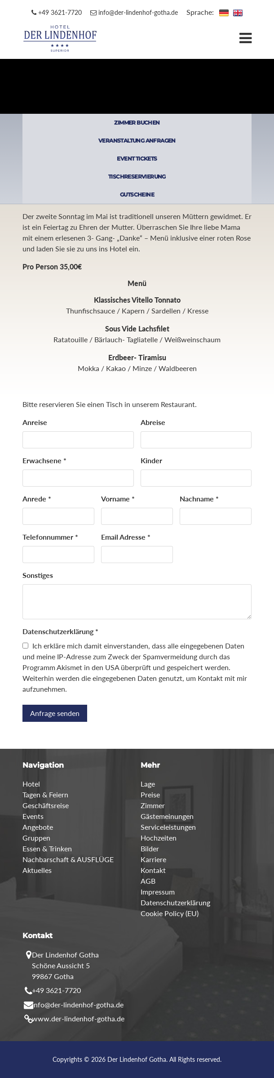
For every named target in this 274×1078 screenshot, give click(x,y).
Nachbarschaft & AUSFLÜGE (68, 859)
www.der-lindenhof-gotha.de (78, 1018)
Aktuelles (37, 870)
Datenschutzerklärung (60, 631)
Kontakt (153, 870)
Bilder (150, 848)
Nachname (199, 498)
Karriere (153, 859)
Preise (150, 794)
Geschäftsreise (45, 805)
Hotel (31, 783)
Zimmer (153, 805)
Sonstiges (37, 575)
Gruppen (36, 837)
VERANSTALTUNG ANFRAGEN (137, 140)
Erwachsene (44, 460)
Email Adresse (125, 536)
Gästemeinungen (167, 816)
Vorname (118, 498)
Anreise (34, 422)
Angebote (37, 827)
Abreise (153, 422)
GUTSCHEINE (137, 194)
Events (33, 816)
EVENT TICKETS (137, 158)
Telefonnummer (50, 536)
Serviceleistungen (168, 827)
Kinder (151, 460)
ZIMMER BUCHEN (136, 122)
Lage (148, 783)
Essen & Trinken (47, 848)
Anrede (36, 498)
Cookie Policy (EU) (170, 913)
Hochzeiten (159, 837)
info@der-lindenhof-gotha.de (134, 12)
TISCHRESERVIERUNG (137, 176)
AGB (148, 881)
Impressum (158, 891)
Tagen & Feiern (45, 794)
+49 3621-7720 (56, 12)
